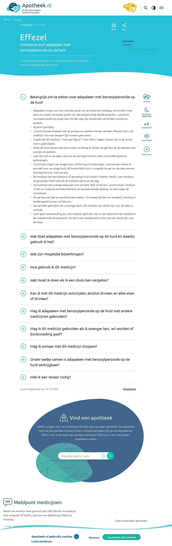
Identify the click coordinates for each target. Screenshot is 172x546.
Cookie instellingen (41, 541)
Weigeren (94, 537)
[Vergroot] (147, 125)
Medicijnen (26, 24)
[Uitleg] (146, 98)
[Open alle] (147, 150)
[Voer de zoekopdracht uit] (110, 455)
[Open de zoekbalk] (146, 8)
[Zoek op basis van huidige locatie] (103, 455)
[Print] (113, 26)
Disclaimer (129, 389)
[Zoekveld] (86, 455)
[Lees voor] (147, 137)
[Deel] (124, 26)
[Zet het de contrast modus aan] (153, 8)
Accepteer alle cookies (122, 537)
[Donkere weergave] (147, 112)
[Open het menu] (161, 8)
